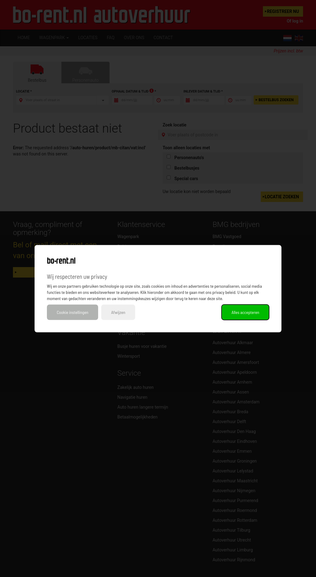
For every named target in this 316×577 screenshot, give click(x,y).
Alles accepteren (245, 312)
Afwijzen (118, 312)
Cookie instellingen (72, 312)
